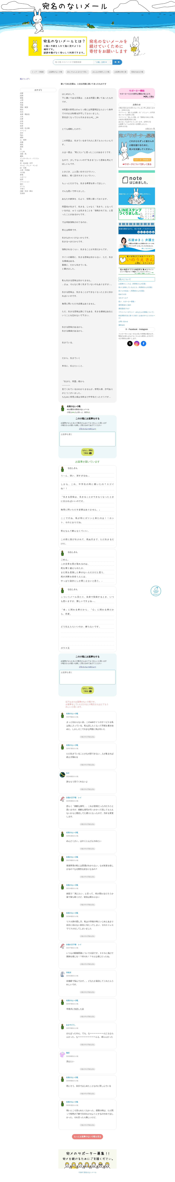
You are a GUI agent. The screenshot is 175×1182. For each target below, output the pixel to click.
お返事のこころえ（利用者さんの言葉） (132, 284)
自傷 (21, 142)
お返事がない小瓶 (55, 72)
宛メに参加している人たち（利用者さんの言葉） (135, 287)
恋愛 (21, 93)
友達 (21, 103)
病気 (21, 144)
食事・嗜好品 (25, 114)
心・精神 (23, 140)
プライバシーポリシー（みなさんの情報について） (136, 312)
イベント (23, 130)
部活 (21, 109)
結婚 (21, 95)
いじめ (22, 151)
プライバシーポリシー (87, 429)
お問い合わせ (123, 321)
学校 (21, 105)
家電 (21, 175)
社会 (21, 123)
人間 (21, 100)
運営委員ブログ (124, 308)
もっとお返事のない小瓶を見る (87, 1137)
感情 (21, 137)
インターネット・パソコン (29, 158)
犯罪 (21, 179)
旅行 (21, 184)
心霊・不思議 (25, 170)
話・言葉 (23, 168)
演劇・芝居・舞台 (26, 191)
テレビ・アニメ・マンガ (28, 165)
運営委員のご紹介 (124, 305)
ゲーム (22, 186)
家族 (21, 98)
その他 (22, 172)
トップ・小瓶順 (38, 72)
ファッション (25, 182)
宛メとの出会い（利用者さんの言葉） (131, 291)
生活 (21, 112)
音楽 (21, 161)
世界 (21, 126)
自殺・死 (23, 154)
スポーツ (23, 177)
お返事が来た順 (120, 72)
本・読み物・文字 (26, 163)
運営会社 (121, 325)
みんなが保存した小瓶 (100, 72)
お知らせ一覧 (150, 128)
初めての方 (122, 294)
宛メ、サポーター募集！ (127, 301)
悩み (21, 135)
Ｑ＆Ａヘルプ (123, 298)
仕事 (21, 119)
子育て (22, 189)
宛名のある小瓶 (137, 72)
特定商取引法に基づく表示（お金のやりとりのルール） (136, 317)
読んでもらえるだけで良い (77, 72)
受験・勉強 (24, 107)
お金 (21, 121)
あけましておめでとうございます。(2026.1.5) (134, 122)
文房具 (22, 193)
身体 (21, 147)
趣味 (21, 156)
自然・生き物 (25, 128)
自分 (21, 133)
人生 (21, 116)
